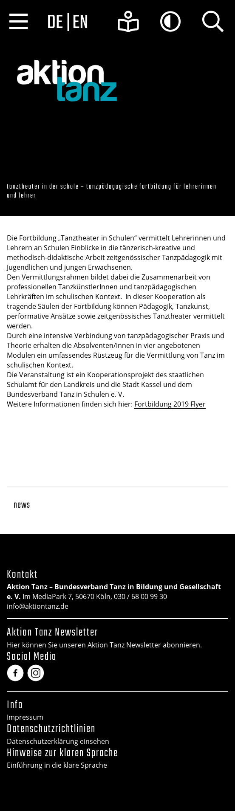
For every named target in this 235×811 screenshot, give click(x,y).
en (80, 23)
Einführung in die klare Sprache (57, 765)
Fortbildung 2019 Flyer (170, 404)
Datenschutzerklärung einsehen (58, 741)
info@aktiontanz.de (37, 606)
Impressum (25, 717)
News (22, 505)
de (55, 23)
